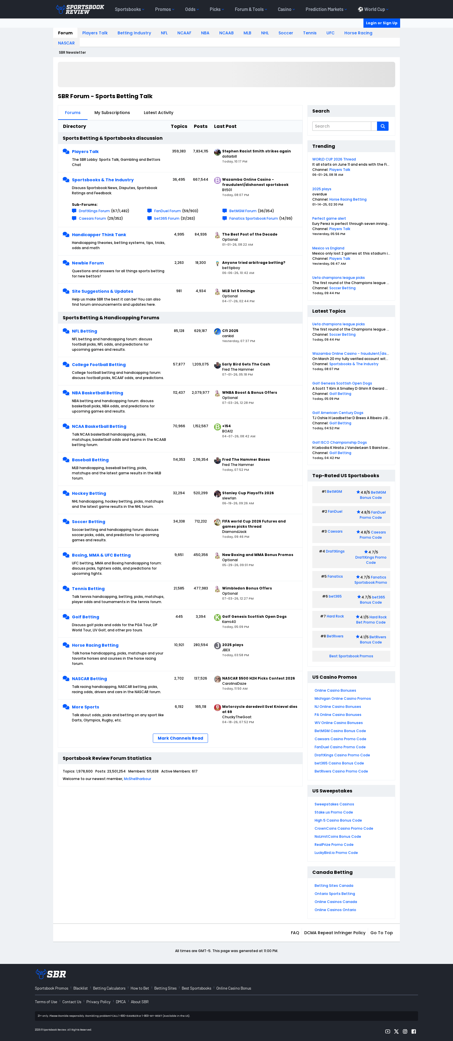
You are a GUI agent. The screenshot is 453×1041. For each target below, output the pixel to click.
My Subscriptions (112, 112)
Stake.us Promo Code (334, 812)
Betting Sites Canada (334, 885)
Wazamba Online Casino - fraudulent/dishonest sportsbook (366, 353)
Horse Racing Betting (95, 645)
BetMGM (334, 491)
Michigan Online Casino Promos (343, 698)
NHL (265, 33)
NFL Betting (84, 331)
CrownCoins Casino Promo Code (344, 828)
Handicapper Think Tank (99, 235)
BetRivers (335, 636)
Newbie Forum (88, 263)
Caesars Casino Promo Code (340, 738)
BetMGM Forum (243, 210)
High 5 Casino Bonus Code (338, 820)
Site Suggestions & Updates (102, 291)
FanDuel (335, 511)
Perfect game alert (329, 218)
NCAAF (184, 33)
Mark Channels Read (180, 738)
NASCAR (66, 43)
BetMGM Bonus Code (373, 495)
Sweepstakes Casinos (334, 804)
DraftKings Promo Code (371, 560)
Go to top (381, 933)
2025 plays (321, 188)
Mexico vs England (328, 248)
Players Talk (95, 33)
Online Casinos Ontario (335, 909)
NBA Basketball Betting (97, 393)
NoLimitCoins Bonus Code (338, 836)
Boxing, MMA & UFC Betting (101, 555)
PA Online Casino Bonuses (338, 714)
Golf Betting (85, 617)
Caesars (335, 531)
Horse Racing (358, 33)
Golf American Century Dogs (337, 412)
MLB (247, 33)
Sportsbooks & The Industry (103, 180)
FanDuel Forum (167, 210)
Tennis (310, 33)
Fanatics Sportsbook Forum (253, 218)
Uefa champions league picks (338, 277)
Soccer (286, 33)
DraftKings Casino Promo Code (342, 755)
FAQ (295, 933)
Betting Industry (134, 33)
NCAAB (226, 33)
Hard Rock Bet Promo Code (371, 620)
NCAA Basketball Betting (99, 426)
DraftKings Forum (94, 210)
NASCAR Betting (89, 679)
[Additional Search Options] (374, 126)
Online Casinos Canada (336, 901)
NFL (164, 33)
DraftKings (335, 551)
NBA (205, 33)
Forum (65, 33)
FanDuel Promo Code (373, 515)
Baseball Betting (90, 460)
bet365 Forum (166, 218)
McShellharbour (137, 778)
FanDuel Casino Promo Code (340, 747)
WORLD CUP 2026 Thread (334, 159)
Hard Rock (335, 616)
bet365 (335, 596)
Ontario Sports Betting (335, 893)
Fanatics (335, 576)
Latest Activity (158, 112)
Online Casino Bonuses (335, 690)
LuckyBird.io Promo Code (336, 852)
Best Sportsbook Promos (351, 656)
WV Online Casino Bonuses (339, 722)
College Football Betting (99, 364)
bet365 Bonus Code (372, 600)
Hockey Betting (89, 493)
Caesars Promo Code (373, 535)
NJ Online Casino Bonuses (338, 706)
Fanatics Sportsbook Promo (370, 580)
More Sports (85, 707)
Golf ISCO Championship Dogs (339, 442)
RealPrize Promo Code (334, 844)
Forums (73, 112)
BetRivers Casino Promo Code (341, 771)
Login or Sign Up (382, 22)
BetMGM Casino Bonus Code (340, 730)
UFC (330, 33)
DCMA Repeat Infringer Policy (334, 933)
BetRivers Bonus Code (373, 640)
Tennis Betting (88, 589)
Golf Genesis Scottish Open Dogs (342, 383)
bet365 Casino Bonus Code (339, 763)
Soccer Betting (88, 522)
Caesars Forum (92, 218)
